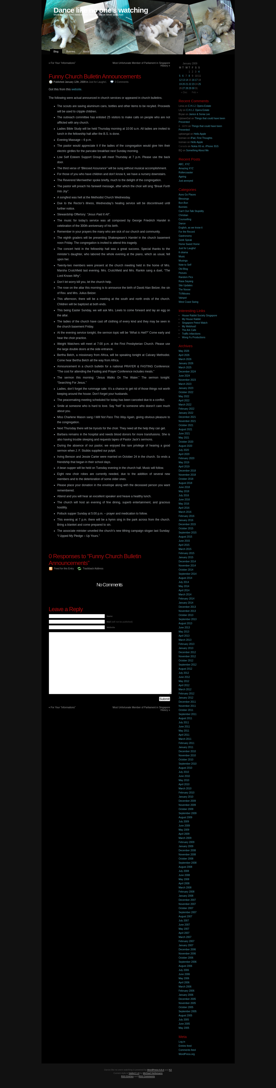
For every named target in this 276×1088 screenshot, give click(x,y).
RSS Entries (127, 1076)
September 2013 (188, 619)
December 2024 (187, 371)
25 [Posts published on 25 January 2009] (199, 84)
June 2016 (184, 499)
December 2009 (187, 801)
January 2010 (186, 796)
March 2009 (185, 838)
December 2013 (187, 607)
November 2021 (187, 421)
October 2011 (186, 710)
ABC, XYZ (184, 164)
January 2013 (186, 648)
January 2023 (186, 388)
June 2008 (184, 875)
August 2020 (185, 446)
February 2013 (186, 644)
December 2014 (187, 561)
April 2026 (184, 355)
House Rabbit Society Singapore (199, 315)
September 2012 (188, 664)
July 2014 (184, 582)
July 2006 (184, 970)
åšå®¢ (183, 126)
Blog (56, 51)
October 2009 (186, 809)
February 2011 (186, 743)
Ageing (182, 176)
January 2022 (186, 413)
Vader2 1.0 (134, 1073)
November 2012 (187, 656)
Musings (183, 260)
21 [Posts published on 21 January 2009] (186, 84)
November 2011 (187, 706)
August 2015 (185, 536)
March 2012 (185, 689)
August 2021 (185, 429)
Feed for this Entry (64, 568)
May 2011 (184, 730)
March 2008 (185, 887)
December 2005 (187, 999)
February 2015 (186, 553)
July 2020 (184, 450)
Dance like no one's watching (101, 10)
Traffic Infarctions (191, 333)
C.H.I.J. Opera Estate (199, 106)
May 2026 (184, 351)
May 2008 (184, 879)
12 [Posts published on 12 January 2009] (180, 80)
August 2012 (185, 668)
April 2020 (184, 454)
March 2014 (185, 594)
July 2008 (184, 871)
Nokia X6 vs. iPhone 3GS (204, 146)
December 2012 (187, 652)
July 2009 (184, 821)
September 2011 (188, 714)
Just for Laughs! (97, 82)
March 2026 (185, 359)
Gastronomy (185, 236)
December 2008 (187, 850)
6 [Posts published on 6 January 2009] (183, 76)
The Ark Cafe (189, 330)
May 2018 (184, 491)
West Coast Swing (189, 302)
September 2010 (188, 763)
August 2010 (185, 768)
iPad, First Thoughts (201, 138)
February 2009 (186, 842)
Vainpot (183, 297)
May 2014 (184, 586)
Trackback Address (93, 568)
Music (182, 256)
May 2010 (184, 780)
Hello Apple (200, 134)
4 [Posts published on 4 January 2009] (199, 71)
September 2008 (188, 862)
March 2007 (185, 937)
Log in (182, 1041)
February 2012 (186, 693)
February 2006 (186, 990)
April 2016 (184, 507)
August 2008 (185, 867)
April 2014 (184, 590)
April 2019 (184, 466)
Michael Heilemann (153, 1073)
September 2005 (188, 1011)
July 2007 (184, 920)
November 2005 (187, 1003)
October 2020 (186, 441)
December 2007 (187, 900)
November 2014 (187, 565)
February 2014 (186, 598)
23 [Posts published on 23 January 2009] (193, 84)
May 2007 (184, 929)
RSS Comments (147, 1076)
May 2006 (184, 978)
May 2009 (184, 829)
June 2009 (184, 825)
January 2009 (186, 846)
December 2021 (187, 417)
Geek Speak (185, 240)
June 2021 (184, 433)
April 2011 (184, 735)
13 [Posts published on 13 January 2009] (183, 80)
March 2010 (185, 788)
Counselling (185, 219)
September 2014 (188, 574)
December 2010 (187, 751)
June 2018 (184, 487)
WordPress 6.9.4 (155, 1070)
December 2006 (187, 949)
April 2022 (184, 400)
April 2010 (184, 784)
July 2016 (184, 495)
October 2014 (186, 569)
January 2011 (186, 747)
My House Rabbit (191, 319)
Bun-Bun (183, 203)
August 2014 (185, 578)
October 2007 (186, 908)
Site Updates (185, 285)
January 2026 (186, 363)
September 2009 (188, 813)
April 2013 (184, 635)
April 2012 (184, 685)
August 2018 (185, 483)
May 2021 (184, 437)
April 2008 (184, 883)
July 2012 (184, 673)
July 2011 (184, 722)
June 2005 (184, 1023)
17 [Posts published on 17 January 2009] (196, 80)
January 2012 (186, 697)
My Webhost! (189, 326)
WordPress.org (187, 1054)
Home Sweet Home (189, 244)
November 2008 (187, 854)
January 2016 (186, 520)
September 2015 (188, 532)
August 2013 (185, 623)
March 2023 (185, 384)
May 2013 (184, 631)
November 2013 (187, 611)
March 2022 (185, 404)
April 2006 (184, 982)
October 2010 (186, 759)
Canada (183, 146)
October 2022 (186, 392)
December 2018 (187, 470)
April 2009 (184, 834)
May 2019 (184, 462)
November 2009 (187, 805)
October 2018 (186, 479)
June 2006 (184, 974)
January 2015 (186, 557)
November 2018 (187, 474)
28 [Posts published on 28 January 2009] (186, 88)
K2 (170, 1070)
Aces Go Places (187, 194)
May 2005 (184, 1028)
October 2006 (186, 957)
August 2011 (185, 718)
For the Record (187, 231)
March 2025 (185, 367)
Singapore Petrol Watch (195, 322)
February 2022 (186, 408)
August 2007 (185, 916)
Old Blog (183, 269)
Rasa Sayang (186, 281)
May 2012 (184, 681)
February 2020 (186, 458)
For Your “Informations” (63, 63)
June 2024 (184, 375)
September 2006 (188, 962)
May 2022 (184, 396)
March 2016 (185, 512)
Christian (183, 215)
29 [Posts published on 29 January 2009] (190, 88)
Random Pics (186, 277)
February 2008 (186, 891)
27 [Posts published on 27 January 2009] (183, 88)
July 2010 (184, 772)
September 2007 (188, 912)
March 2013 (185, 640)
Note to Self (185, 264)
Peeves (183, 273)
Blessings (184, 198)
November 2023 (187, 380)
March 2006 (185, 986)
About (86, 51)
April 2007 (184, 933)
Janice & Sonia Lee (199, 114)
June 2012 (184, 677)
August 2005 (185, 1015)
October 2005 (186, 1007)
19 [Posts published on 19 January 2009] (180, 84)
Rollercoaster (186, 172)
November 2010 (187, 755)
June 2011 (184, 726)
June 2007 (184, 924)
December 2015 (187, 524)
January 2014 (186, 602)
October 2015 (186, 528)
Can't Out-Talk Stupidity (191, 211)
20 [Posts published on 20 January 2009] (183, 84)
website (77, 89)
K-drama (183, 252)
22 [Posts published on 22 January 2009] (190, 84)
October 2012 (186, 660)
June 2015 (184, 541)
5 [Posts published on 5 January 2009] (180, 76)
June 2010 (184, 776)
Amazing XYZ (186, 168)
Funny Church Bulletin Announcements (95, 76)
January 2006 (186, 995)
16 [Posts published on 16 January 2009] (193, 80)
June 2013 (184, 627)
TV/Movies (184, 293)
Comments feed (187, 1050)
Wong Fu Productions (193, 337)
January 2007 (186, 945)
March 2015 (185, 549)
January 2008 (186, 895)
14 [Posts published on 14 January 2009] (186, 80)
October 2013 (186, 615)
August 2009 (185, 817)
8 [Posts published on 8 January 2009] (189, 76)
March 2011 (185, 739)
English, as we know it (190, 227)
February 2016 (186, 516)
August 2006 (185, 966)
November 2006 (187, 953)
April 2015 (184, 545)
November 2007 (187, 904)
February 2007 (186, 941)
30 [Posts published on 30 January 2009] (193, 88)
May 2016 (184, 503)
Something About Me (197, 150)
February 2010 (186, 792)
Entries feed (185, 1046)
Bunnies (70, 51)
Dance (182, 223)
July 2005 (184, 1019)
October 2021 (186, 425)
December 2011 (187, 701)
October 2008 (186, 858)
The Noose (185, 289)
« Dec (184, 92)
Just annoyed (186, 180)
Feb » (195, 92)
